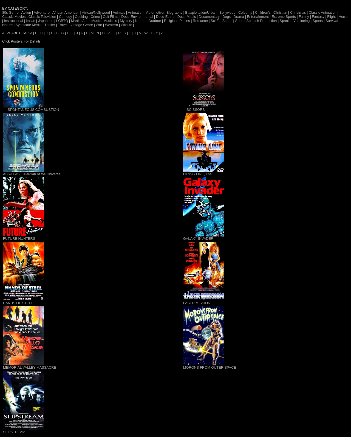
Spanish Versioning (295, 21)
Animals (119, 12)
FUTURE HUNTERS (19, 238)
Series (227, 21)
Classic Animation (322, 12)
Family (304, 17)
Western (111, 25)
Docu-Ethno (165, 17)
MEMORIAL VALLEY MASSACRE (29, 367)
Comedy (65, 17)
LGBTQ (62, 21)
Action (26, 12)
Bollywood (227, 12)
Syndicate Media (29, 25)
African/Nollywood (96, 12)
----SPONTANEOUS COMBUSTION (31, 110)
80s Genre (10, 12)
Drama (239, 17)
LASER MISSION (197, 303)
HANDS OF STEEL (18, 303)
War (99, 25)
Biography (174, 12)
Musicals (110, 21)
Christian (280, 12)
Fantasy (318, 17)
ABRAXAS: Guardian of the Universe (32, 174)
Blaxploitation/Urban (201, 12)
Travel (62, 25)
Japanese (45, 21)
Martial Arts (80, 21)
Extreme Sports (284, 17)
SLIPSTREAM (14, 432)
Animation (135, 12)
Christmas (298, 12)
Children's (263, 12)
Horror (344, 17)
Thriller (49, 25)
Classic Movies (14, 17)
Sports (318, 21)
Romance (200, 21)
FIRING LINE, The (197, 174)
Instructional (13, 21)
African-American (65, 12)
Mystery (126, 21)
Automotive (155, 12)
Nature (140, 21)
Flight (331, 17)
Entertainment (258, 17)
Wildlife (126, 25)
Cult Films (110, 17)
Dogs (226, 17)
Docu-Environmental (137, 17)
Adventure (42, 12)
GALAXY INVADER (198, 238)
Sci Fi (215, 21)
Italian (30, 21)
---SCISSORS (194, 110)
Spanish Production (261, 21)
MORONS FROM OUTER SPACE (209, 367)
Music (95, 21)
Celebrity (245, 12)
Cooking (81, 17)
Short (239, 21)
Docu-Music (186, 17)
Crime (95, 17)
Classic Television (42, 17)
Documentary (209, 17)
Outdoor (154, 21)
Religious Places (177, 21)
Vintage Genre (81, 25)
